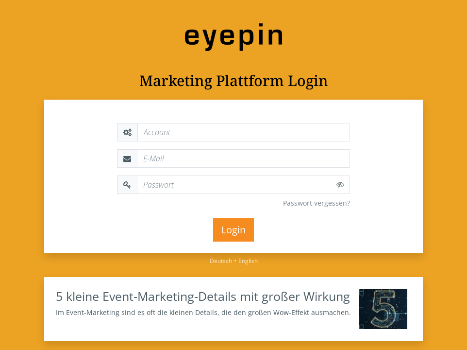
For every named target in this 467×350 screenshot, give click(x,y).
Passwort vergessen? (316, 203)
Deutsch (221, 261)
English (248, 261)
